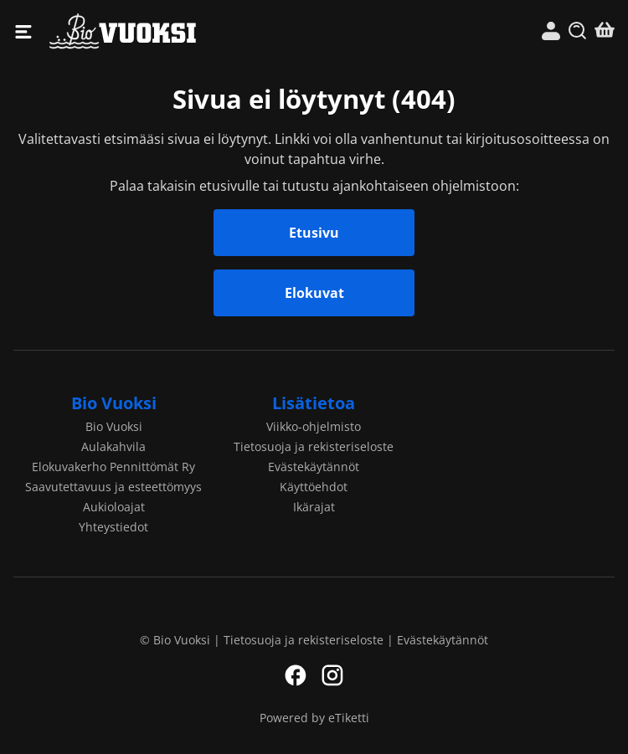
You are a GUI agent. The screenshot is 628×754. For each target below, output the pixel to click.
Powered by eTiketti (314, 718)
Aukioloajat (114, 507)
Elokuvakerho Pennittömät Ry (113, 466)
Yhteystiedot (113, 527)
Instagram (332, 675)
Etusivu (314, 232)
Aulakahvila (113, 446)
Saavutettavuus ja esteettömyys (113, 487)
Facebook (295, 675)
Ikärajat (314, 507)
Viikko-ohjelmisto (313, 426)
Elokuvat (314, 293)
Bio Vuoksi (181, 31)
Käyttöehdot (313, 487)
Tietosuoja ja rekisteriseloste (314, 446)
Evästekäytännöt (313, 466)
